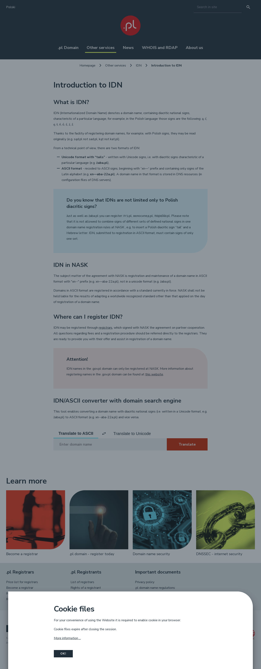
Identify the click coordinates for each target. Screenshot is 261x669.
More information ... (67, 638)
